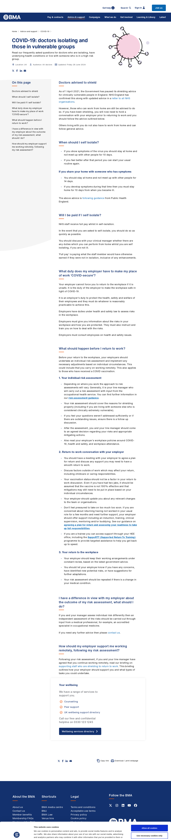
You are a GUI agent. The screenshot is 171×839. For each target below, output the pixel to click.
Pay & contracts (55, 17)
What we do (110, 17)
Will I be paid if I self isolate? (26, 102)
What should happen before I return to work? (27, 121)
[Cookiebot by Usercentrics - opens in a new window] (16, 834)
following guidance (93, 198)
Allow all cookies (149, 811)
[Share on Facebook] (17, 71)
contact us (114, 632)
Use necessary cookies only (149, 819)
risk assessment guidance (83, 398)
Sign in (140, 7)
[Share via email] (25, 71)
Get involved (126, 17)
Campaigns (94, 17)
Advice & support (76, 17)
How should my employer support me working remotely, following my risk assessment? (29, 146)
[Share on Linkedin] (21, 71)
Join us (158, 7)
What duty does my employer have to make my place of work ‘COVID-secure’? (28, 111)
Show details (135, 834)
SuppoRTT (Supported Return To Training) (112, 537)
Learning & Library (146, 17)
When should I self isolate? (26, 96)
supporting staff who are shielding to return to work (88, 666)
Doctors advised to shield (25, 91)
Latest (163, 17)
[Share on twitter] (13, 71)
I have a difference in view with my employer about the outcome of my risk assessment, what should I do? (29, 133)
